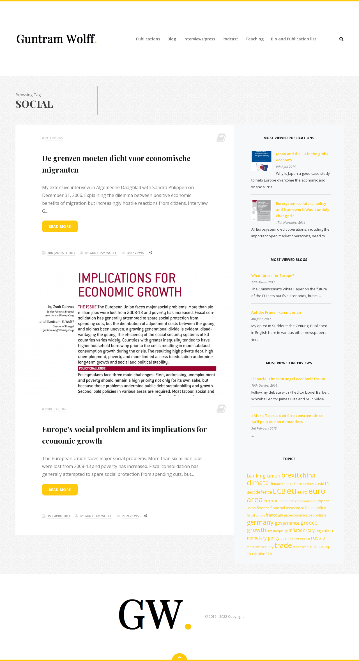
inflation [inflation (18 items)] (297, 530)
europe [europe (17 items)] (271, 500)
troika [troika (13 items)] (314, 546)
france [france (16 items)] (271, 515)
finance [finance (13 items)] (263, 507)
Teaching (254, 39)
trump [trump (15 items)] (324, 546)
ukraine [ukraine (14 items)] (258, 553)
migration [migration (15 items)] (324, 530)
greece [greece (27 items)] (308, 522)
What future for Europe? (272, 275)
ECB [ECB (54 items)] (279, 491)
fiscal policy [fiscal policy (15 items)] (315, 507)
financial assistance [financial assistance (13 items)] (287, 507)
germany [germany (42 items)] (260, 522)
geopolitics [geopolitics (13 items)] (317, 515)
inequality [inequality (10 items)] (280, 531)
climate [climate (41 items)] (258, 482)
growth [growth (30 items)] (256, 530)
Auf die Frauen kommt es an (276, 312)
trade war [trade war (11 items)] (300, 547)
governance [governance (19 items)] (287, 523)
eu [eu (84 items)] (291, 490)
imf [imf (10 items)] (269, 531)
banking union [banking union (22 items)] (263, 475)
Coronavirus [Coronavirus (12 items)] (304, 483)
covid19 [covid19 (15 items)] (322, 483)
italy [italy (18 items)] (310, 530)
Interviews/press (199, 39)
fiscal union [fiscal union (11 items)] (256, 515)
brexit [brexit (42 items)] (290, 474)
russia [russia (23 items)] (318, 537)
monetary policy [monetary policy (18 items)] (263, 538)
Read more (60, 226)
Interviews (54, 138)
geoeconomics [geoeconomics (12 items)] (295, 515)
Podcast (230, 39)
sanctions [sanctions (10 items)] (253, 547)
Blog (171, 39)
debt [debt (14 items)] (251, 492)
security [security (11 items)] (267, 547)
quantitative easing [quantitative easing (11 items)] (295, 538)
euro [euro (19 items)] (302, 492)
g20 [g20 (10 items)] (280, 515)
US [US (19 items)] (269, 553)
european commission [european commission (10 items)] (296, 501)
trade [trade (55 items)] (283, 545)
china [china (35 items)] (308, 475)
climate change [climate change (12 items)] (281, 483)
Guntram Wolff (103, 253)
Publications (148, 39)
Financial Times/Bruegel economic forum (288, 378)
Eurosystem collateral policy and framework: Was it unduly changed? (302, 209)
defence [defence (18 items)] (264, 492)
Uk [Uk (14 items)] (249, 553)
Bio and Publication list (293, 39)
